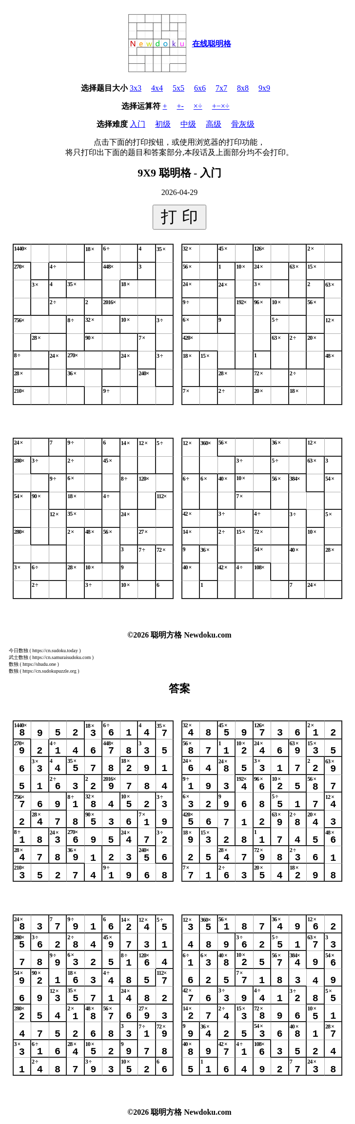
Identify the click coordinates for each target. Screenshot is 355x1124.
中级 (188, 124)
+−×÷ (221, 106)
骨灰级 (243, 124)
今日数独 (18, 650)
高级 (213, 124)
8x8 (243, 88)
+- (180, 106)
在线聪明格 (211, 43)
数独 (14, 664)
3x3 (135, 88)
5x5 (178, 88)
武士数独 (18, 657)
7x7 (221, 88)
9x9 (264, 88)
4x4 (157, 88)
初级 (163, 124)
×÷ (198, 106)
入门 (137, 124)
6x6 (200, 88)
